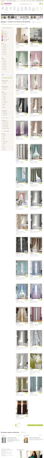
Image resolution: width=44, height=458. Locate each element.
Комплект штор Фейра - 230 (11, 437)
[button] (18, 35)
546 (26, 425)
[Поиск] (31, 4)
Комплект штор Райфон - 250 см (34, 437)
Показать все (23, 432)
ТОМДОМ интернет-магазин (6, 4)
